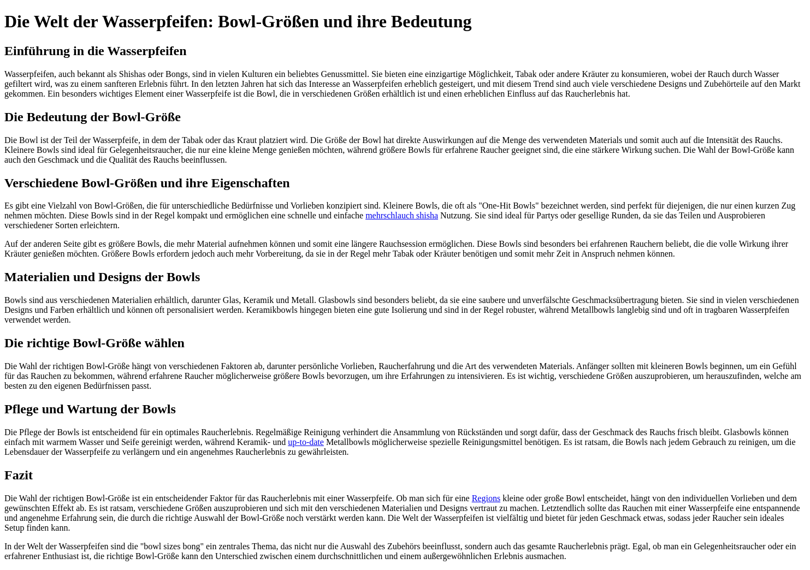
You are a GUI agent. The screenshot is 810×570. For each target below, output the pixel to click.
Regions (486, 498)
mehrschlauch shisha (401, 215)
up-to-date (306, 442)
